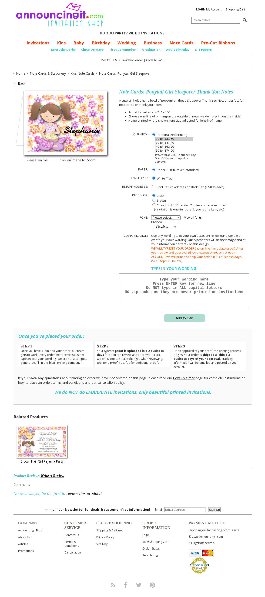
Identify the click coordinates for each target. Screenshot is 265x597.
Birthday (101, 43)
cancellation (106, 388)
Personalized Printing (169, 135)
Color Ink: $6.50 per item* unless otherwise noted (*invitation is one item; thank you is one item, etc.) (188, 207)
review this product (83, 499)
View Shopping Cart (155, 547)
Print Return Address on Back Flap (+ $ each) (188, 187)
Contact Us (71, 541)
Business (153, 43)
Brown (159, 200)
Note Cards (181, 43)
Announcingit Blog (30, 536)
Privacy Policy (105, 543)
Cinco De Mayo (92, 49)
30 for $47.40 (174, 143)
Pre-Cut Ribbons (218, 43)
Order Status (151, 554)
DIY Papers (203, 49)
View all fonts (193, 217)
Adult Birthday (177, 49)
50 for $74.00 (174, 151)
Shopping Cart (235, 9)
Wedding (126, 43)
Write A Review (52, 481)
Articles (23, 550)
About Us (24, 543)
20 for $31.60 (174, 139)
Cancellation (72, 558)
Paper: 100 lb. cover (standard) (175, 170)
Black (158, 195)
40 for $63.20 (174, 147)
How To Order (184, 383)
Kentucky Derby (63, 49)
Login (146, 541)
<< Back (19, 83)
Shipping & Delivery (109, 536)
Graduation (151, 49)
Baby (78, 43)
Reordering (150, 561)
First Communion (123, 49)
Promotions (26, 556)
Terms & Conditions (71, 549)
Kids (61, 43)
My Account (208, 9)
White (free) (162, 178)
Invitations (38, 43)
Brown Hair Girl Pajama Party (42, 467)
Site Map (102, 550)
